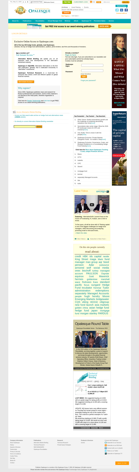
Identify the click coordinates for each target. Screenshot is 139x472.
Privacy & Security (15, 451)
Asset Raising (75, 7)
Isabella (80, 160)
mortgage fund (82, 171)
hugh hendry (92, 296)
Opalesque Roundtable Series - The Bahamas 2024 (91, 328)
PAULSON (92, 273)
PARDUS (103, 313)
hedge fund (82, 310)
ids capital (95, 256)
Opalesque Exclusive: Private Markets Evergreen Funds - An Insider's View (90, 138)
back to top (122, 463)
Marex (80, 154)
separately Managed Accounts (88, 177)
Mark (100, 259)
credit (78, 256)
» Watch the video (81, 233)
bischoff (86, 270)
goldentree (92, 279)
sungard (95, 284)
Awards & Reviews (15, 447)
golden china (81, 308)
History (12, 445)
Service (111, 21)
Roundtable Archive (103, 368)
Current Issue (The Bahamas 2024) (85, 368)
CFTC (80, 157)
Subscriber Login (81, 2)
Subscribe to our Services (114, 442)
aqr (100, 262)
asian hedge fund (99, 307)
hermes (79, 279)
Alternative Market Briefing (41, 442)
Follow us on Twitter (112, 451)
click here (47, 101)
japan (94, 310)
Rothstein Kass (90, 282)
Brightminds (93, 469)
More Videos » (81, 239)
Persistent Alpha (99, 21)
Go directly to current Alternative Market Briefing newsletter (34, 121)
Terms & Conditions (15, 454)
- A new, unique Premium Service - (92, 151)
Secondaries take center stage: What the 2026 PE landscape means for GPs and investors (93, 128)
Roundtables (40, 21)
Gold (91, 276)
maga (93, 259)
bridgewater (102, 299)
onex (77, 270)
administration (82, 290)
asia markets (102, 304)
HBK (85, 256)
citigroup (104, 302)
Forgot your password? (88, 80)
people (78, 296)
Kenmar (97, 288)
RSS (93, 2)
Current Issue (85, 428)
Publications (27, 21)
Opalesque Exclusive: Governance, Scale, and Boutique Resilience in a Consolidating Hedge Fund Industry (93, 144)
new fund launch (84, 304)
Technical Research (39, 445)
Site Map (12, 458)
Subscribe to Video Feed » (98, 239)
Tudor (106, 287)
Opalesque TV (86, 21)
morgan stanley (88, 313)
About (101, 428)
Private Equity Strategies (64, 445)
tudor (79, 183)
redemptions (102, 290)
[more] (93, 123)
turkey (95, 270)
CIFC (79, 163)
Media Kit (12, 460)
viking (85, 302)
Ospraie (105, 273)
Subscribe (94, 428)
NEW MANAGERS (39, 447)
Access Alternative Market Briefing (28, 112)
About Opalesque (15, 442)
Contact (12, 462)
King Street (81, 259)
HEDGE (94, 302)
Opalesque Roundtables (40, 449)
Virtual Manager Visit (55, 21)
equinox (79, 276)
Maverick (104, 276)
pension (79, 265)
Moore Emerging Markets (92, 297)
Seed (106, 262)
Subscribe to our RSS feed (114, 445)
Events (86, 7)
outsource (104, 265)
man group (92, 262)
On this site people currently (92, 247)
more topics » (75, 15)
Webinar (67, 21)
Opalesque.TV (85, 469)
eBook (76, 21)
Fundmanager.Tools (74, 469)
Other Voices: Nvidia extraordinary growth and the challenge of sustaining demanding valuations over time (93, 121)
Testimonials (13, 449)
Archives (65, 7)
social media (101, 267)
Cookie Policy (14, 456)
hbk (79, 180)
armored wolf (83, 267)
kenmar (80, 174)
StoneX (80, 166)
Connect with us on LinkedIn (115, 448)
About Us (15, 21)
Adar (91, 265)
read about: (92, 251)
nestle (106, 256)
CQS (77, 302)
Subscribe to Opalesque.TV (114, 453)
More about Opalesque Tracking (96, 150)
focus (86, 285)
